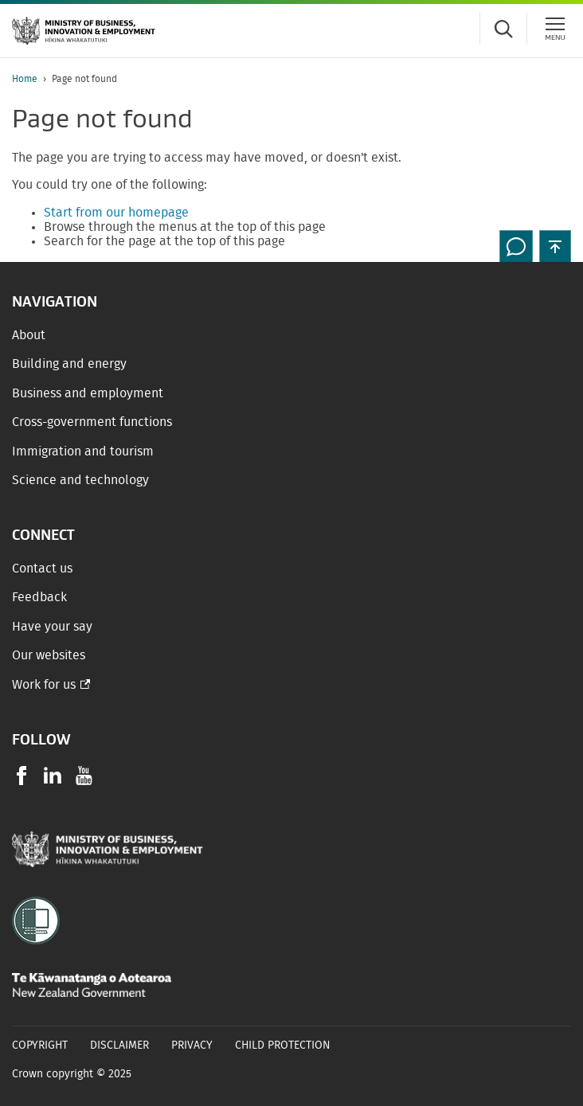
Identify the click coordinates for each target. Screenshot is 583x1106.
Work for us (44, 684)
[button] (555, 246)
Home (24, 79)
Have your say (52, 626)
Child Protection (283, 1045)
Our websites (48, 655)
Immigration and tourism (83, 451)
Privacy (192, 1045)
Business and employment (87, 393)
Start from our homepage (116, 212)
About (28, 335)
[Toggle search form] (503, 29)
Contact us (42, 568)
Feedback (39, 597)
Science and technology (80, 480)
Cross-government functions (92, 422)
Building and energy (69, 364)
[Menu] (555, 29)
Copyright (40, 1045)
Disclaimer (119, 1045)
